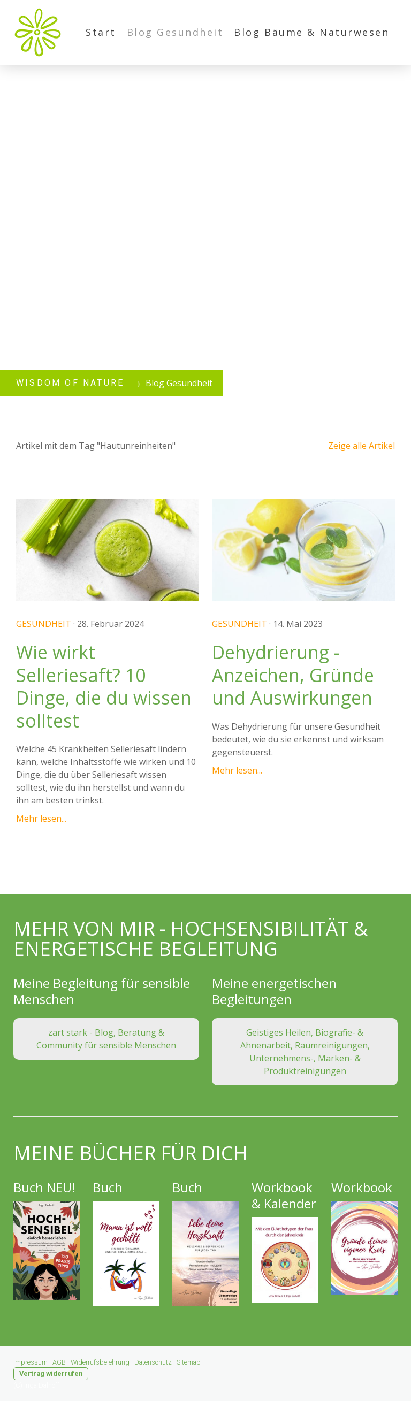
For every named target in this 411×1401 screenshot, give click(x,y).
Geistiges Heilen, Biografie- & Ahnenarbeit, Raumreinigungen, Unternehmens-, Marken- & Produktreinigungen (305, 1052)
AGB (59, 1362)
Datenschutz (153, 1362)
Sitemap (189, 1362)
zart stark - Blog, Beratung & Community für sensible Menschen (106, 1039)
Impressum (30, 1362)
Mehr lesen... (41, 818)
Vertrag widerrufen (50, 1373)
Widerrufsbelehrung (100, 1362)
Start (101, 32)
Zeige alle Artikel (361, 445)
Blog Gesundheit (175, 32)
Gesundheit (43, 624)
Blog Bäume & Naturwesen (311, 32)
